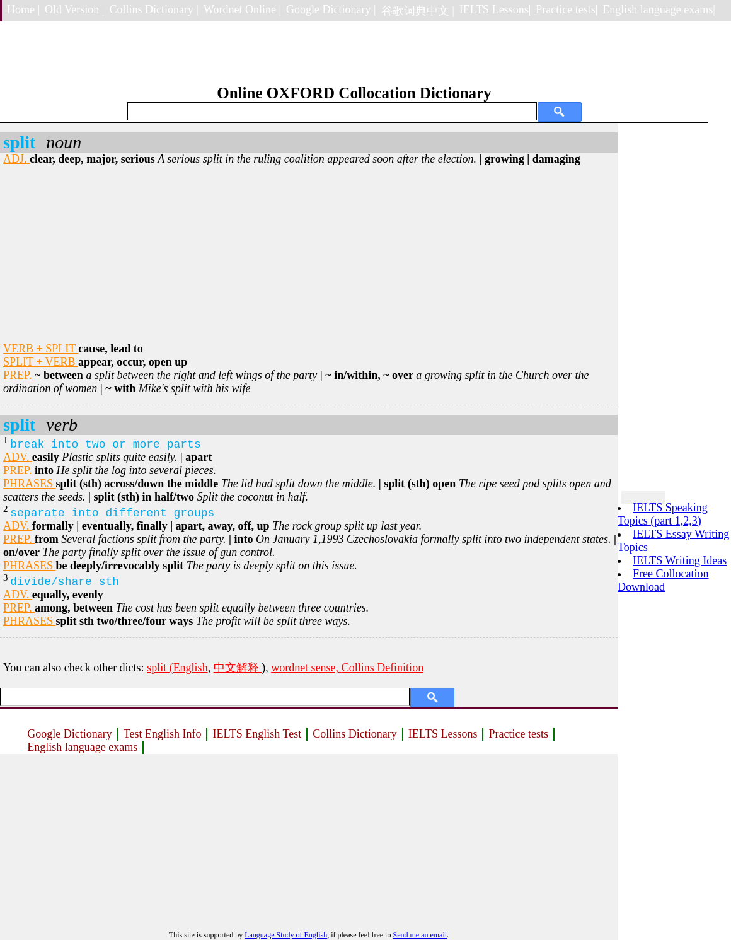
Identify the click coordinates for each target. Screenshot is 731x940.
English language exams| (658, 9)
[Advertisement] (309, 254)
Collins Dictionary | (154, 9)
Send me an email (420, 935)
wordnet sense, (306, 667)
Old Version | (74, 9)
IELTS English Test (256, 734)
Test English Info (163, 734)
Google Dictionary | (331, 9)
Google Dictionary (69, 734)
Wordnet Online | (242, 9)
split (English (177, 667)
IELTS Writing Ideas (680, 560)
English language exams (82, 747)
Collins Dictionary (355, 734)
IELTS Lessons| (495, 9)
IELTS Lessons (443, 734)
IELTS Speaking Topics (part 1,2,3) (663, 514)
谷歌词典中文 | (417, 10)
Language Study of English (286, 935)
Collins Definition (383, 667)
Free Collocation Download (663, 580)
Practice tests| (566, 9)
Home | (23, 9)
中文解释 (238, 667)
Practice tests (518, 734)
